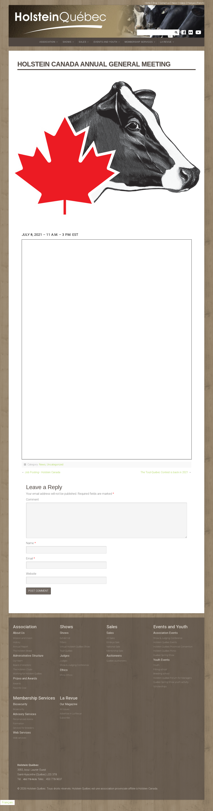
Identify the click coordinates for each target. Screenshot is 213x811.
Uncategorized (55, 464)
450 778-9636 (30, 779)
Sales (82, 42)
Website (31, 573)
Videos (182, 3)
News (174, 3)
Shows (67, 42)
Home (147, 3)
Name (31, 543)
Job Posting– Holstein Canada (42, 472)
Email (30, 558)
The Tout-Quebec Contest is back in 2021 (164, 472)
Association (47, 42)
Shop (154, 3)
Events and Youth (105, 42)
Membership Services (139, 42)
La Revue (166, 42)
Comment (32, 499)
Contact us (164, 3)
